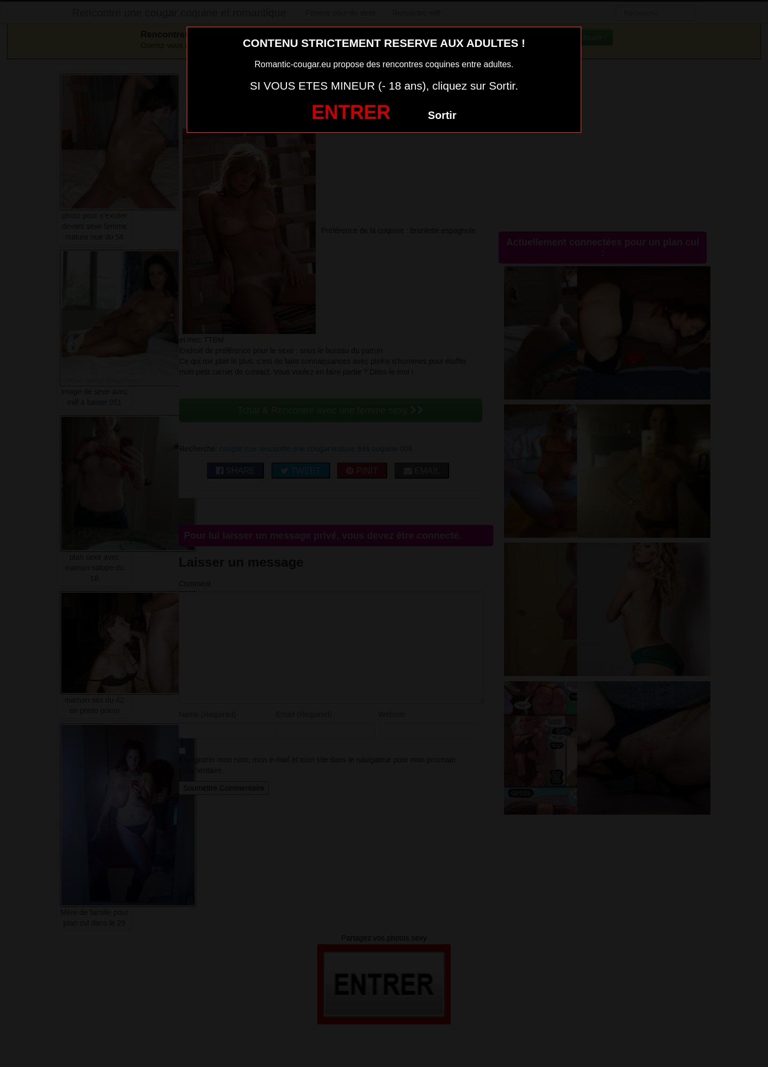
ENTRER (350, 112)
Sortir (442, 115)
